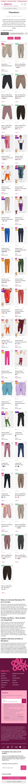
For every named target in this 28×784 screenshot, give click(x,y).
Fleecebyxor (5, 33)
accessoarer (8, 648)
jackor (2, 648)
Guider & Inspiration (5, 680)
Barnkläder (8, 16)
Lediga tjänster (15, 684)
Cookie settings (4, 682)
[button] (2, 4)
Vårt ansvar (3, 684)
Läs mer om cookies (6, 774)
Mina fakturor (4, 678)
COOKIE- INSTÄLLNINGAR (14, 781)
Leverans (14, 675)
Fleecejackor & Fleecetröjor (16, 33)
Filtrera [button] (10, 38)
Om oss (2, 687)
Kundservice (3, 673)
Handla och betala (16, 678)
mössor (15, 648)
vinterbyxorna (9, 611)
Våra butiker (14, 682)
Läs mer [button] (14, 28)
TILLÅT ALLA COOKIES (14, 778)
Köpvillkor (3, 675)
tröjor (24, 647)
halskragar (20, 648)
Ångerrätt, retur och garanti (18, 673)
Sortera (17, 38)
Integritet (14, 680)
